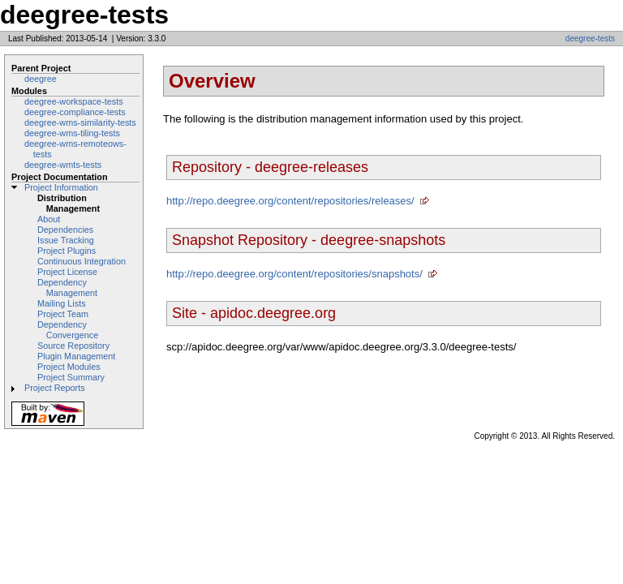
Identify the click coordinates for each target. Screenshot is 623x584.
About (48, 219)
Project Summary (71, 377)
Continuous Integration (81, 261)
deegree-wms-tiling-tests (72, 133)
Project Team (62, 314)
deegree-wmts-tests (62, 165)
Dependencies (65, 229)
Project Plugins (66, 251)
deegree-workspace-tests (73, 101)
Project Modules (69, 366)
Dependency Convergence (67, 330)
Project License (67, 272)
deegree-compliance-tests (75, 112)
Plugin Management (76, 356)
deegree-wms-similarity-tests (80, 122)
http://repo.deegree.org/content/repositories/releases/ (290, 201)
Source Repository (73, 345)
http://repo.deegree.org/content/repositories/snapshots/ (294, 274)
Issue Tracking (65, 240)
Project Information (61, 187)
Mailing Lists (61, 303)
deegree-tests (590, 38)
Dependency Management (67, 287)
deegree (40, 79)
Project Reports (54, 388)
